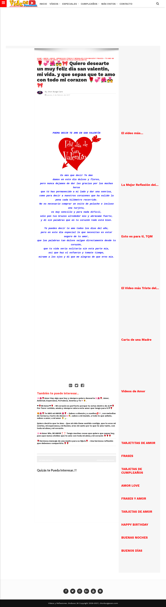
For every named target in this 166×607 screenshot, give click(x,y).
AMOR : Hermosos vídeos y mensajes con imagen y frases (76, 58)
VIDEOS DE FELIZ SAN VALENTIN (73, 60)
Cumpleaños (90, 3)
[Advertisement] (83, 28)
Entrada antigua (46, 460)
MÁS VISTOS (109, 3)
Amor (45, 58)
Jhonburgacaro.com (108, 603)
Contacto (126, 3)
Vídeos (55, 3)
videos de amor (51, 60)
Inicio (43, 3)
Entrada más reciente (105, 460)
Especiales (70, 3)
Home (39, 58)
